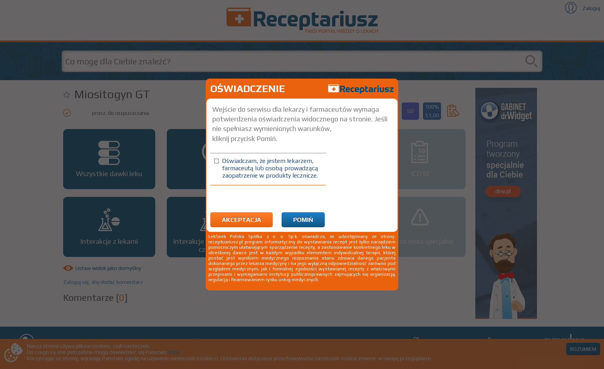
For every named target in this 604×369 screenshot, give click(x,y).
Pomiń (303, 219)
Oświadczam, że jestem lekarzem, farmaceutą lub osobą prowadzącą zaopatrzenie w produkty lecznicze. (270, 168)
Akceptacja (241, 219)
